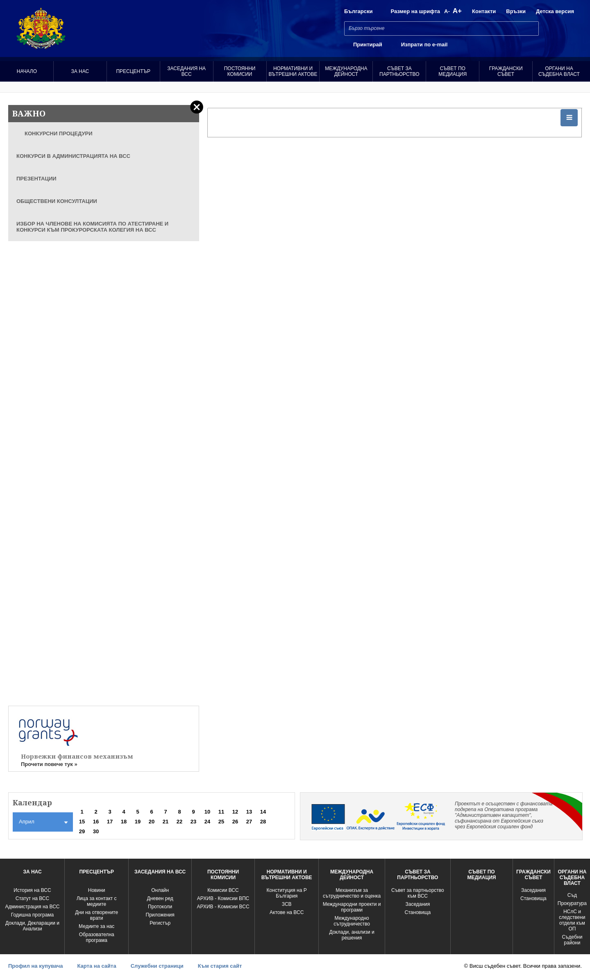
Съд (572, 895)
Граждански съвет (506, 71)
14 (263, 812)
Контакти (484, 11)
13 (249, 812)
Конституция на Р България (287, 893)
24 (207, 821)
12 (235, 812)
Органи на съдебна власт (559, 71)
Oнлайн (160, 890)
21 (165, 821)
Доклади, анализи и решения (351, 935)
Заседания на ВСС (186, 71)
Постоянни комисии (240, 71)
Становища (418, 912)
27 (249, 821)
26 (235, 821)
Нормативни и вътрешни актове (293, 71)
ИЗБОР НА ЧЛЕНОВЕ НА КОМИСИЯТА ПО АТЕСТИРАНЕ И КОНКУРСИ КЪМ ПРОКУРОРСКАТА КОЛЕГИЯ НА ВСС (92, 227)
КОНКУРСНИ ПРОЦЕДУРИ (59, 133)
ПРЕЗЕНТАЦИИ (36, 179)
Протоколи (160, 907)
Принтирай (367, 44)
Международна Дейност (346, 71)
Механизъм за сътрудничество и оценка (352, 893)
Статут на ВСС (32, 898)
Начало (27, 71)
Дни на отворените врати (96, 915)
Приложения (160, 915)
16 (96, 821)
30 (96, 831)
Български (358, 11)
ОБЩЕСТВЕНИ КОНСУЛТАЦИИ (56, 201)
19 (138, 821)
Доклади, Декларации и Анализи (32, 926)
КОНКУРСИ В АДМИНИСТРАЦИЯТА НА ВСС (73, 156)
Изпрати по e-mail (424, 44)
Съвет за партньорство (399, 71)
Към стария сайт (220, 966)
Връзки (516, 11)
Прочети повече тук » (49, 764)
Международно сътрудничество (352, 921)
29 (82, 831)
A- (447, 11)
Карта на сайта (96, 966)
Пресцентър (133, 71)
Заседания (417, 904)
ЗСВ (287, 904)
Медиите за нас (96, 926)
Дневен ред (160, 898)
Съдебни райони (572, 940)
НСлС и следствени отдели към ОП (572, 920)
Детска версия (555, 11)
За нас (80, 71)
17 (110, 821)
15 (82, 821)
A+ (457, 11)
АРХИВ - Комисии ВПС (223, 898)
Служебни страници (157, 966)
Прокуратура (572, 903)
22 (179, 821)
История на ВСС (32, 890)
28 (263, 821)
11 (221, 812)
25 (221, 821)
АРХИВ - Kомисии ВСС (223, 907)
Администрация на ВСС (32, 907)
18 (124, 821)
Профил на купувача (35, 966)
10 (207, 812)
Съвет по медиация (452, 71)
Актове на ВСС (287, 912)
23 (193, 821)
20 (151, 821)
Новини (96, 890)
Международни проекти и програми (352, 907)
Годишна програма (32, 915)
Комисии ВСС (222, 890)
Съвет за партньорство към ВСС (417, 893)
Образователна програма (96, 937)
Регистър (160, 923)
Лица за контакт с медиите (97, 901)
